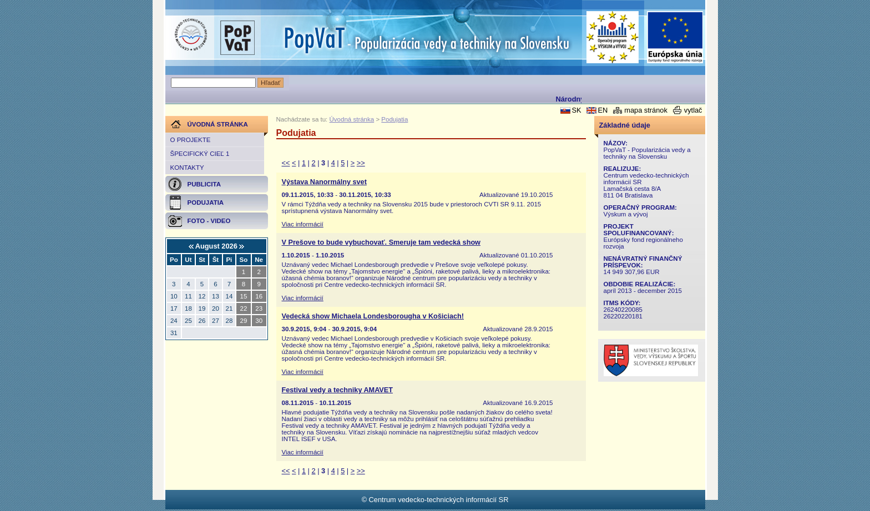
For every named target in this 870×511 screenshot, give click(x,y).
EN (603, 110)
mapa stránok (645, 110)
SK (576, 110)
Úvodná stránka (352, 119)
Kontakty (187, 167)
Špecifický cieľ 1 (200, 153)
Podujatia (394, 119)
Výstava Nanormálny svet (324, 182)
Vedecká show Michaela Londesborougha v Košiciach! (373, 316)
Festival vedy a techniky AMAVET (337, 390)
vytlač (693, 110)
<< (286, 163)
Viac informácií (302, 224)
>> (361, 163)
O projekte (190, 139)
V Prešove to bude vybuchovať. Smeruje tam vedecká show (381, 242)
